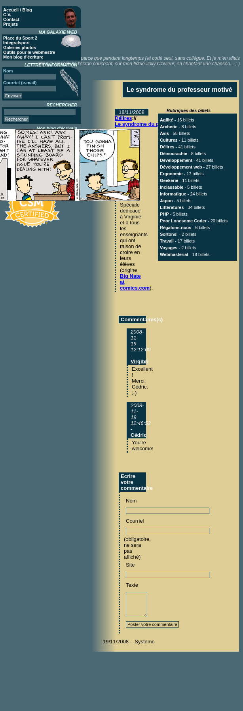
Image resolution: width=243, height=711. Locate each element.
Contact (11, 19)
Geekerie (169, 180)
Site (130, 565)
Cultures (169, 140)
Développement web (181, 167)
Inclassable (171, 187)
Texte (132, 585)
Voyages (168, 247)
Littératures (172, 207)
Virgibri (139, 361)
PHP (164, 214)
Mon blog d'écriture (23, 57)
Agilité (166, 120)
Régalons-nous (175, 227)
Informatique (173, 193)
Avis (164, 133)
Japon (166, 200)
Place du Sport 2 (20, 38)
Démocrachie (173, 153)
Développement (176, 160)
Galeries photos (19, 47)
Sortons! (169, 234)
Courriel (135, 521)
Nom (131, 501)
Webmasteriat (174, 254)
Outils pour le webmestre (29, 52)
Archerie (169, 126)
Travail (167, 241)
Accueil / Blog (17, 10)
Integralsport (16, 42)
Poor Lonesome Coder (183, 220)
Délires (123, 118)
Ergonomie (171, 173)
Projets (10, 24)
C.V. (7, 14)
